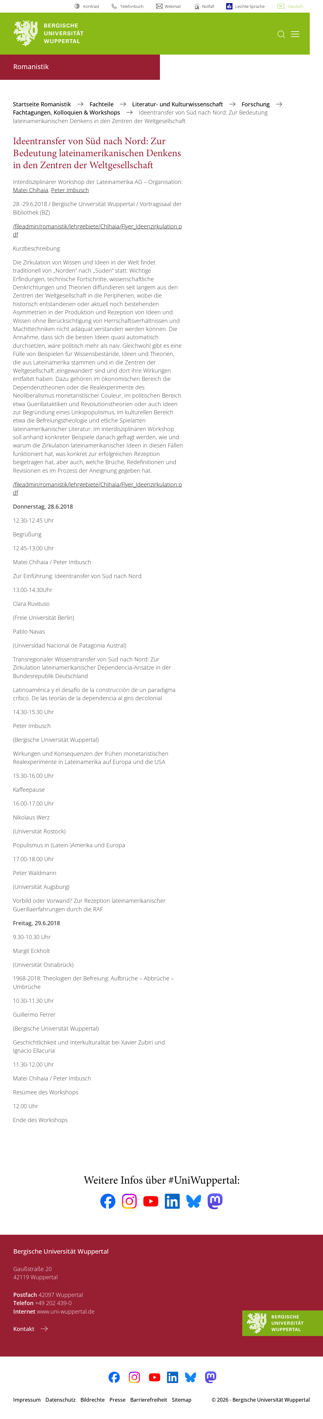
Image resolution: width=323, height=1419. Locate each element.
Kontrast (91, 6)
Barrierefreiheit (148, 1399)
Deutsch (295, 6)
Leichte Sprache (250, 6)
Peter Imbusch (70, 190)
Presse (117, 1399)
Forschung (256, 104)
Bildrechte (92, 1399)
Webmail (173, 6)
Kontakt (24, 1329)
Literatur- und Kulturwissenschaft (178, 104)
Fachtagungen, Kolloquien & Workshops (67, 112)
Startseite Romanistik (43, 104)
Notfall (208, 6)
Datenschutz (60, 1399)
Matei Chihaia (30, 190)
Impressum (27, 1399)
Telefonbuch (132, 6)
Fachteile (102, 104)
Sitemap (181, 1399)
